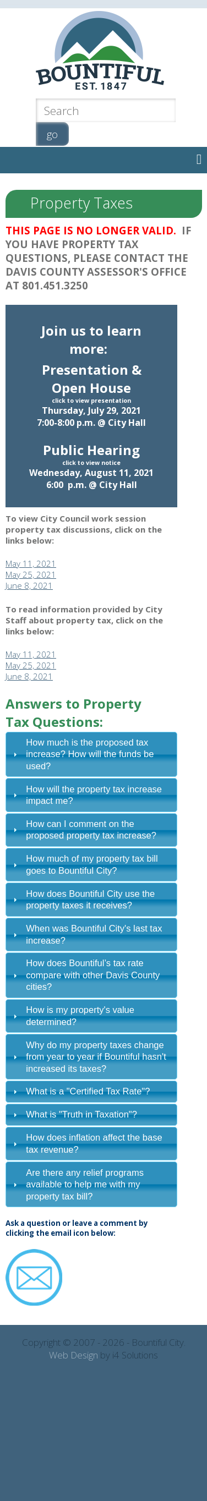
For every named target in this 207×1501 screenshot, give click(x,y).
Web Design (73, 1355)
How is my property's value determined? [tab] (72, 1015)
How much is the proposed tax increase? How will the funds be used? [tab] (82, 754)
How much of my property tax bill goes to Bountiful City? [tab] (83, 864)
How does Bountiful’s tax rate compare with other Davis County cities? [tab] (85, 974)
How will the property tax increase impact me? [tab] (86, 795)
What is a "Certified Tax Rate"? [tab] (80, 1091)
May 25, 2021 (31, 574)
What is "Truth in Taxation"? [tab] (73, 1114)
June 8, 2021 (29, 585)
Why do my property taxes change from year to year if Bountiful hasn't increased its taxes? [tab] (88, 1056)
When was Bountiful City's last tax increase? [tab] (86, 934)
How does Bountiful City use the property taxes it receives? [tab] (82, 899)
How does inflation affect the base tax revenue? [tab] (86, 1143)
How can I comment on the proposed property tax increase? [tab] (83, 829)
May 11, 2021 (31, 563)
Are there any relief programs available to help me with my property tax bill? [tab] (77, 1184)
